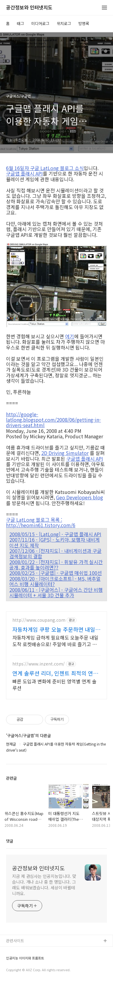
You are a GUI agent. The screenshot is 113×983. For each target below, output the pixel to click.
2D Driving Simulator (65, 453)
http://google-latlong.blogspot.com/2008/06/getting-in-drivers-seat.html (53, 419)
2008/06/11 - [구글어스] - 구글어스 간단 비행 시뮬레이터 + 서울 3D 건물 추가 (56, 592)
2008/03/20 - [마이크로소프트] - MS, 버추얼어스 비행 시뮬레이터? (55, 581)
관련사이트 (15, 940)
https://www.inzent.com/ (38, 663)
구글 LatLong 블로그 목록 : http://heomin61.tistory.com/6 (40, 522)
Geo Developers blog (79, 497)
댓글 (9, 841)
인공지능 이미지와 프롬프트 (25, 958)
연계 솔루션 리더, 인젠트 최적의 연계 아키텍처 (55, 673)
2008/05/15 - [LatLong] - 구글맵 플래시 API (55, 534)
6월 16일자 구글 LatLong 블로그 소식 (45, 168)
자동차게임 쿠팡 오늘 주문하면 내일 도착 (53, 629)
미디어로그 (40, 23)
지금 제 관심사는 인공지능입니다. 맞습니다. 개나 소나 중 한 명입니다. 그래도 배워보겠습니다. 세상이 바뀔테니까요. (44, 884)
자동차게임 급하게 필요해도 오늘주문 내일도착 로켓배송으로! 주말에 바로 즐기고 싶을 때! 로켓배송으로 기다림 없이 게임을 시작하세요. (55, 640)
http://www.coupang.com (38, 620)
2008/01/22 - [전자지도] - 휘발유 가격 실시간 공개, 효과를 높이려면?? (56, 564)
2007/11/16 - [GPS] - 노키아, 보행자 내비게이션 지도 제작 (54, 542)
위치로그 (64, 23)
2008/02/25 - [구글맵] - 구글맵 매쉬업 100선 (55, 572)
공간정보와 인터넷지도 (29, 8)
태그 (20, 23)
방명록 (83, 23)
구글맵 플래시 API (24, 173)
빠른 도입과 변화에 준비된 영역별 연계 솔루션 (54, 684)
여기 (69, 336)
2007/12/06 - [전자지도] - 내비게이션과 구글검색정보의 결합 (55, 553)
